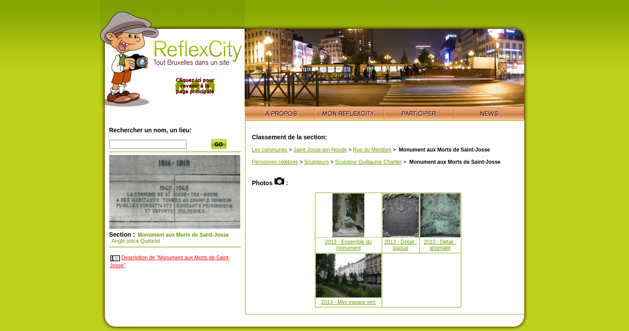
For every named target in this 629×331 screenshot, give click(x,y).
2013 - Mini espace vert (348, 302)
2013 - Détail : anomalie (440, 245)
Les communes (269, 150)
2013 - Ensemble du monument (348, 245)
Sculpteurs (316, 162)
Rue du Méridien (372, 150)
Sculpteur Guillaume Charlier (368, 162)
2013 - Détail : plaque (400, 245)
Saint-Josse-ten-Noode (320, 150)
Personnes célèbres (275, 162)
